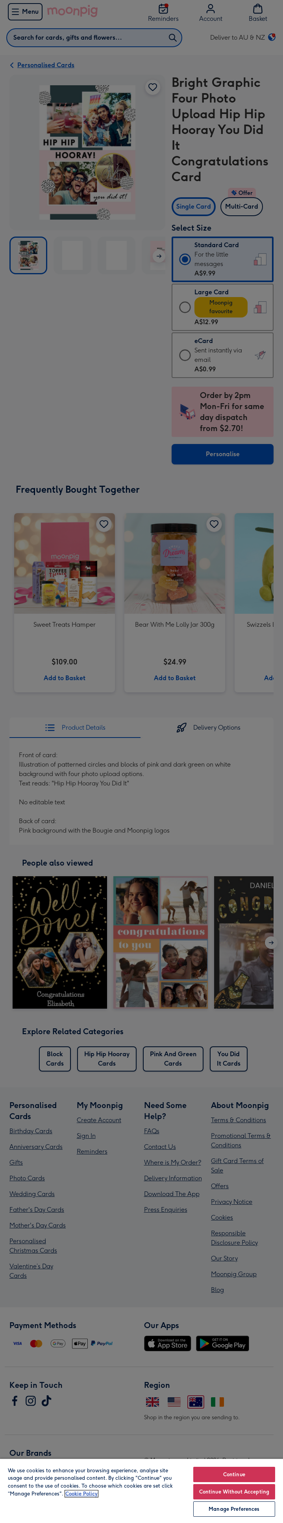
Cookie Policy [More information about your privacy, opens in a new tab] (81, 1494)
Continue (234, 1474)
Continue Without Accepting (234, 1492)
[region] (141, 1490)
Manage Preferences (234, 1509)
